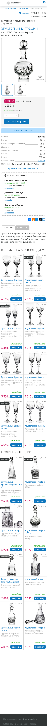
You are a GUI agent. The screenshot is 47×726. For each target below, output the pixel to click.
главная (8, 20)
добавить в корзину (17, 121)
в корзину (16, 299)
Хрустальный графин (35, 481)
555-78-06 (38, 16)
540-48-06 (38, 13)
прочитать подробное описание (23, 168)
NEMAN (41, 160)
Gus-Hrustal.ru (29, 719)
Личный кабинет (36, 9)
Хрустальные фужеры (11, 280)
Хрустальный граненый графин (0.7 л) (11, 484)
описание (8, 227)
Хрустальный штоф (10, 530)
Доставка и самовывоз (12, 9)
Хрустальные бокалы (11, 328)
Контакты (25, 9)
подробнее (9, 188)
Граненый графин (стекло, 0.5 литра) (10, 580)
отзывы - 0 (22, 227)
